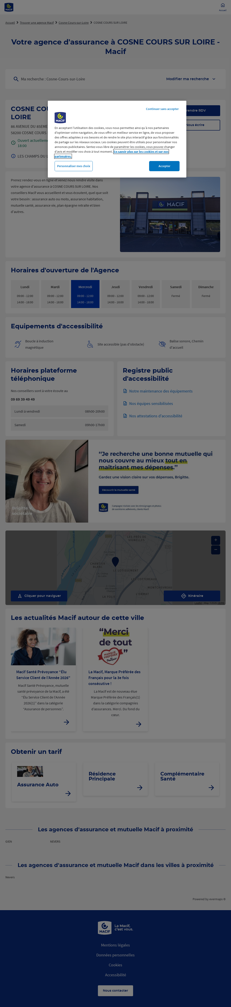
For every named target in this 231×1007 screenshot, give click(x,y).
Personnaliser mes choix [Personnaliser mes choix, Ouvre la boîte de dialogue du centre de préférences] (73, 166)
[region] (117, 139)
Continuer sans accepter (162, 109)
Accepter (164, 166)
